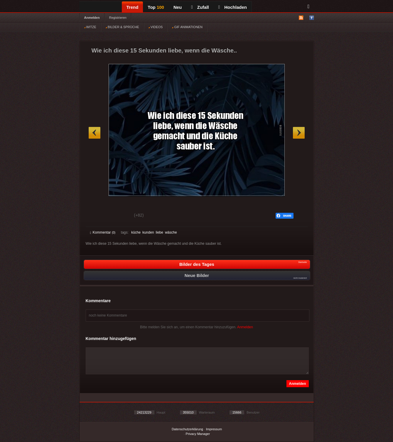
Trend (132, 7)
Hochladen (232, 7)
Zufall (200, 7)
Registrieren (117, 17)
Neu (177, 7)
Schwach (119, 216)
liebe (159, 232)
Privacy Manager (198, 434)
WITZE (90, 27)
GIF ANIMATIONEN (187, 27)
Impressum (214, 429)
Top (156, 7)
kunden (148, 232)
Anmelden (92, 17)
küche (136, 232)
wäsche (171, 232)
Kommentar (103, 232)
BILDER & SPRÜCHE (122, 27)
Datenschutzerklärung (187, 429)
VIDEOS (156, 27)
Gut (97, 216)
